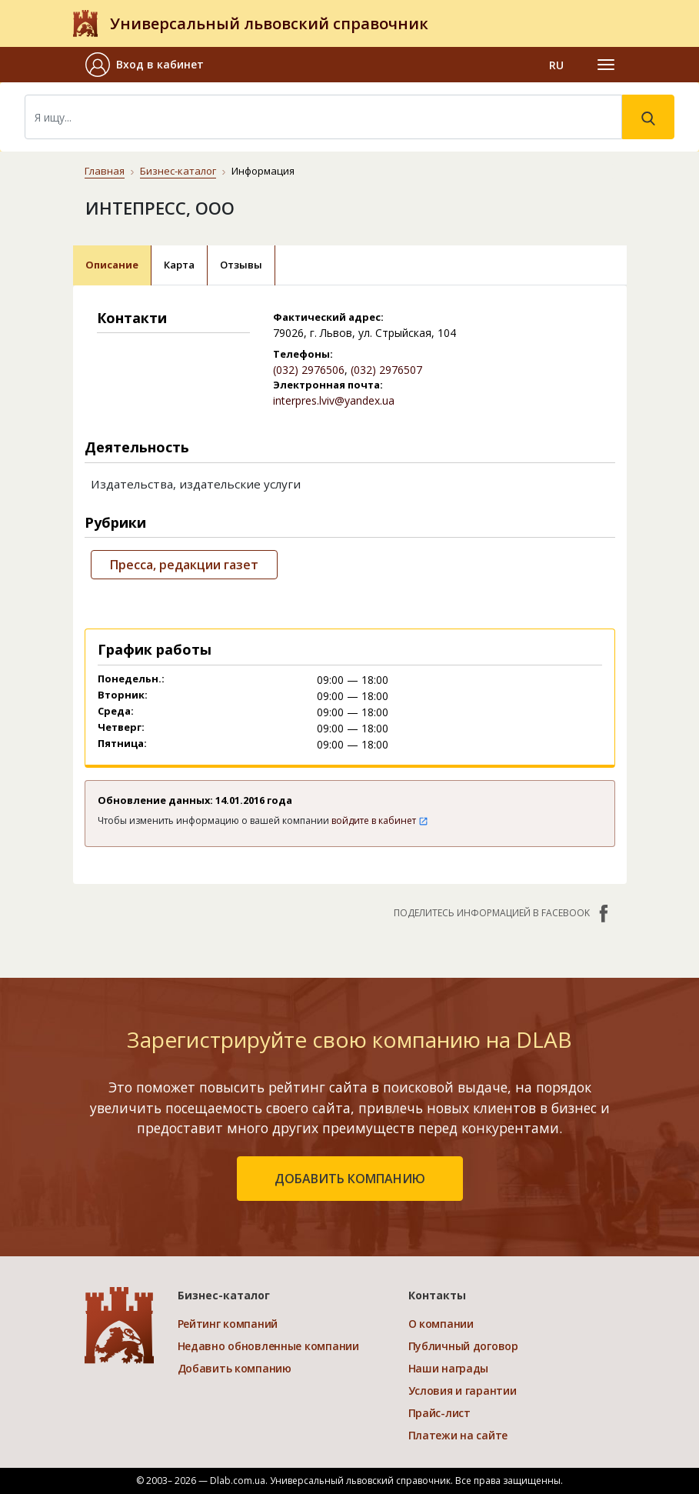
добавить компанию (350, 1178)
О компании (441, 1323)
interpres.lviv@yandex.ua (333, 400)
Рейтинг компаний (228, 1323)
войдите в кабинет (379, 820)
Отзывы (241, 265)
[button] (151, 64)
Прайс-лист (439, 1413)
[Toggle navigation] (606, 64)
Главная (105, 171)
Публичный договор (463, 1346)
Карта (179, 265)
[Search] (323, 117)
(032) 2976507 (386, 369)
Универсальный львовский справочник (269, 23)
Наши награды (448, 1368)
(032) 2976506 (309, 369)
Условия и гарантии (462, 1390)
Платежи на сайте (458, 1435)
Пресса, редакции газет (184, 564)
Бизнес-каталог (178, 171)
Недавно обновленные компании (268, 1346)
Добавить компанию (234, 1368)
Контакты (437, 1295)
